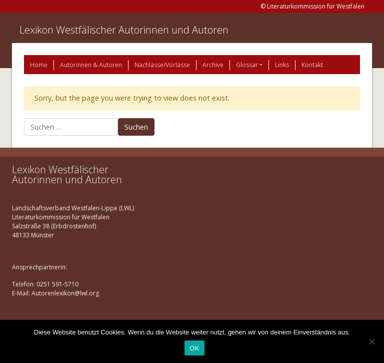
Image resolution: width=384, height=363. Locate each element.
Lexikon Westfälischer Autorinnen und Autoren (124, 30)
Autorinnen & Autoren (91, 65)
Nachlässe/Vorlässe (162, 65)
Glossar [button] (247, 65)
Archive (213, 65)
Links (282, 65)
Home (39, 65)
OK (194, 348)
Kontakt (312, 65)
